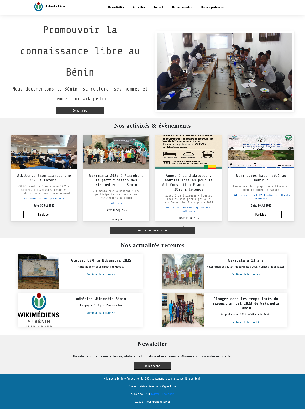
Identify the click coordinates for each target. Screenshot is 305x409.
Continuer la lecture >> (101, 274)
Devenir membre (182, 7)
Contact (158, 7)
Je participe (80, 110)
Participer (44, 214)
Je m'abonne (152, 366)
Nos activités (119, 7)
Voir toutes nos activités (152, 230)
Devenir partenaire (212, 7)
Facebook (168, 394)
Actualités (139, 7)
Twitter (155, 394)
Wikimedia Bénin (49, 7)
